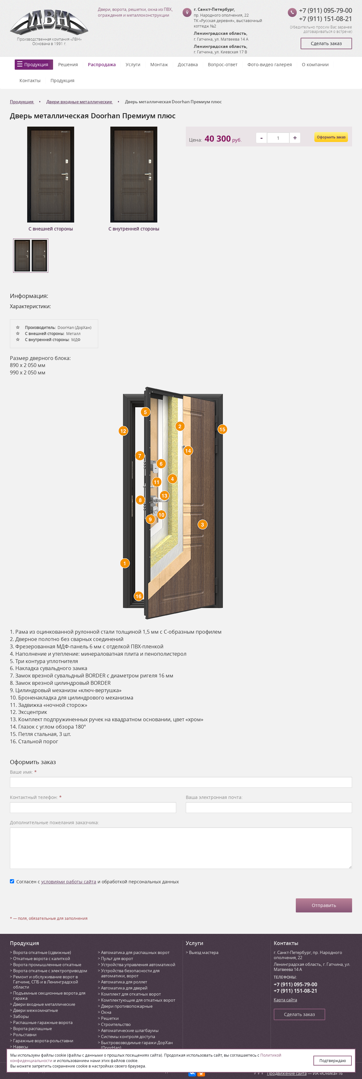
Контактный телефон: (36, 797)
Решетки (110, 1018)
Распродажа (102, 64)
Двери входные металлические (44, 1004)
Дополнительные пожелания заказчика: (54, 822)
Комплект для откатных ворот (131, 994)
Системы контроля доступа (128, 1036)
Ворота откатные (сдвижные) (42, 952)
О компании (315, 64)
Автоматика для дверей (124, 988)
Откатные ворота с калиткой (41, 958)
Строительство (116, 1024)
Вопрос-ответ (223, 64)
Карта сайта (285, 1000)
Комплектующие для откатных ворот (138, 1000)
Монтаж (159, 64)
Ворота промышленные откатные (47, 964)
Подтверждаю (332, 1060)
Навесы (20, 1047)
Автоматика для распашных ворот (135, 952)
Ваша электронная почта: (214, 797)
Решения (68, 64)
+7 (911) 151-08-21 (325, 18)
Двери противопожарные (127, 1006)
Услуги (133, 64)
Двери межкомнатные (35, 1010)
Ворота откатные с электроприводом (50, 970)
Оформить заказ (331, 137)
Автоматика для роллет (124, 982)
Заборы (21, 1016)
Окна (106, 1012)
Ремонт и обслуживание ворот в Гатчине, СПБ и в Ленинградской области (45, 982)
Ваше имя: (23, 772)
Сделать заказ (326, 43)
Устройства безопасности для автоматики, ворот (130, 973)
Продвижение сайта (287, 1073)
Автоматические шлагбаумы (130, 1030)
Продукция (36, 64)
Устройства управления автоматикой (138, 964)
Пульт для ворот (117, 958)
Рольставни (24, 1034)
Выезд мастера (203, 952)
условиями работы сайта (68, 882)
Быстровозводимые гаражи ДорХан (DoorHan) (137, 1045)
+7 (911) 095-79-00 (325, 10)
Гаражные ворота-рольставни (43, 1041)
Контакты (30, 80)
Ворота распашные (32, 1028)
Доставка (188, 64)
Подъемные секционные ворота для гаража (49, 995)
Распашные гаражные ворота (43, 1022)
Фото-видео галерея (270, 64)
